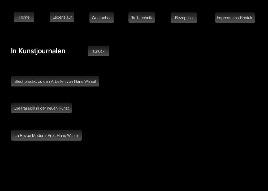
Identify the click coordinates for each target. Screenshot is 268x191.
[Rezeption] (184, 17)
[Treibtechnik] (141, 17)
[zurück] (98, 51)
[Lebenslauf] (62, 17)
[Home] (24, 17)
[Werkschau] (101, 17)
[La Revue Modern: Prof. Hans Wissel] (46, 135)
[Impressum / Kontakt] (235, 17)
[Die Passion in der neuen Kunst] (41, 108)
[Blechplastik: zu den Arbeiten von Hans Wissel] (55, 81)
